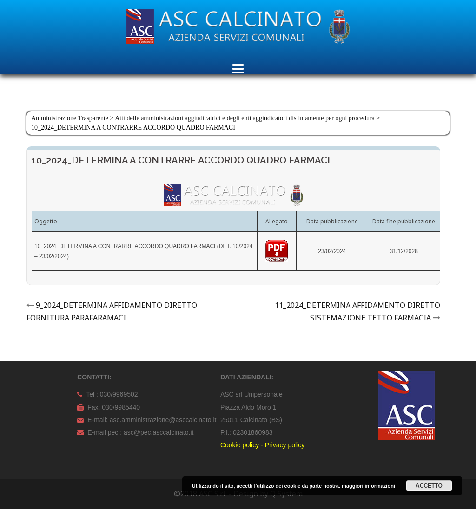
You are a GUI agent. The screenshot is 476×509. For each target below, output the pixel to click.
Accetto (429, 486)
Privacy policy (285, 445)
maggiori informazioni (368, 486)
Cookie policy (239, 445)
